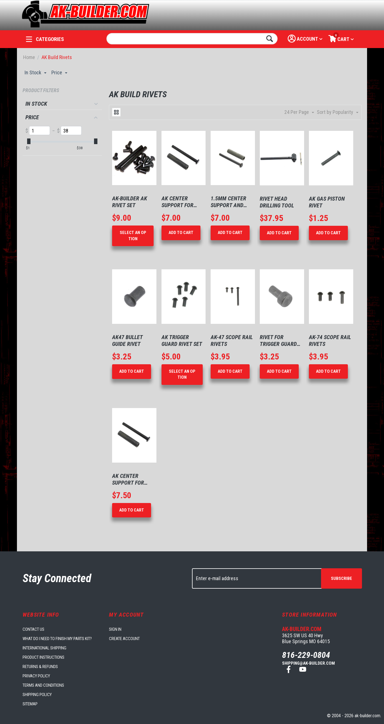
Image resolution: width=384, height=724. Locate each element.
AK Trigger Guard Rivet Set (182, 340)
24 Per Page (299, 112)
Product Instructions (43, 657)
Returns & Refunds (40, 666)
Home (29, 57)
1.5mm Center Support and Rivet (228, 202)
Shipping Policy (37, 694)
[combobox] (192, 38)
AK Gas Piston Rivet (327, 202)
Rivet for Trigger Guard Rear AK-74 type (280, 340)
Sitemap (30, 703)
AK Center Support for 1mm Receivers (180, 202)
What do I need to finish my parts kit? (57, 638)
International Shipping (44, 648)
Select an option (133, 235)
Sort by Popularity (337, 112)
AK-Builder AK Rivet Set (129, 202)
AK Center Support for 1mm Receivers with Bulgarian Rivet (132, 479)
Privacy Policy (36, 676)
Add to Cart (181, 232)
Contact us (33, 629)
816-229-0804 (306, 655)
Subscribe (341, 578)
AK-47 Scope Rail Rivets (232, 340)
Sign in (115, 629)
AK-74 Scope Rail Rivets (330, 340)
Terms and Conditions (43, 685)
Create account (124, 638)
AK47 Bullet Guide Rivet (127, 340)
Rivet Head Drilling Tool (277, 202)
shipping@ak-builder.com (308, 663)
